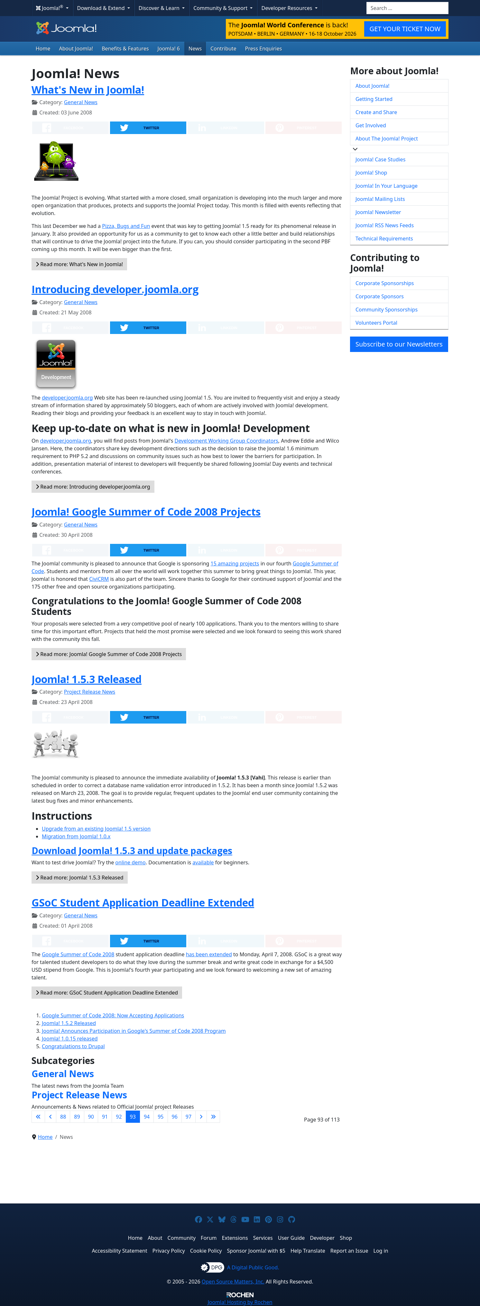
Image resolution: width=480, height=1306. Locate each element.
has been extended (209, 954)
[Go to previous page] (50, 1117)
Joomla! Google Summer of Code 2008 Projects (146, 511)
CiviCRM (99, 578)
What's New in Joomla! (88, 89)
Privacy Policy (168, 1250)
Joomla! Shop (371, 172)
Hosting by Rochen (240, 1302)
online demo (130, 862)
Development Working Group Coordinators (226, 440)
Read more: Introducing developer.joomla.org (93, 486)
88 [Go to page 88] (63, 1116)
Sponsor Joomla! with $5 (256, 1250)
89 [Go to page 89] (77, 1116)
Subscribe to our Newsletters (399, 344)
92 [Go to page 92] (119, 1116)
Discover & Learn (160, 8)
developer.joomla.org (67, 397)
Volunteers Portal (376, 322)
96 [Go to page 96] (175, 1116)
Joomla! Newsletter (378, 212)
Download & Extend (101, 8)
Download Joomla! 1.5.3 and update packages (132, 850)
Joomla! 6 (169, 48)
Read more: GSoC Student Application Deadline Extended (107, 992)
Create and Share (376, 112)
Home (43, 48)
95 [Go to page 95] (160, 1116)
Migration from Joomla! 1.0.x (76, 836)
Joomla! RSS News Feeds (384, 225)
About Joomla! (76, 48)
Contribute (223, 48)
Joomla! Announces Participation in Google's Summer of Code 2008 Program (134, 1030)
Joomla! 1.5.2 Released (69, 1023)
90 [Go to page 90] (91, 1116)
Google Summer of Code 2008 (78, 954)
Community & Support (221, 8)
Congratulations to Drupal (73, 1046)
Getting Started (373, 99)
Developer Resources (287, 8)
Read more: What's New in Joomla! (79, 264)
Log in (381, 1250)
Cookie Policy (206, 1250)
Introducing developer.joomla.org (115, 289)
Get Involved (370, 125)
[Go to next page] (201, 1117)
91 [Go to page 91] (105, 1116)
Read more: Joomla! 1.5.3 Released (80, 877)
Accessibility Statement (119, 1250)
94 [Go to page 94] (147, 1116)
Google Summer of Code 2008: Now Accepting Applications (113, 1015)
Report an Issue (349, 1250)
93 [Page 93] (133, 1116)
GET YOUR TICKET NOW (405, 28)
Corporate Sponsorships (384, 283)
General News (80, 102)
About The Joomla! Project (386, 138)
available (203, 862)
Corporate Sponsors (379, 296)
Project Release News (89, 691)
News (195, 48)
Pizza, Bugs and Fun (126, 226)
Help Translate (308, 1250)
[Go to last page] (213, 1117)
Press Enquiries (263, 48)
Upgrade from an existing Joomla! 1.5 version (96, 828)
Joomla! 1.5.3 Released (87, 679)
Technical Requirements (384, 238)
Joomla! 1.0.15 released (70, 1038)
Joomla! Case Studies (380, 159)
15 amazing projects (235, 563)
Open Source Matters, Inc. (233, 1281)
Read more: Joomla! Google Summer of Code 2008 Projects (109, 654)
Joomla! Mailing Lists (380, 199)
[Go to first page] (38, 1117)
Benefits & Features (125, 48)
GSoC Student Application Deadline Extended (143, 902)
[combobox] (407, 8)
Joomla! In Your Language (386, 185)
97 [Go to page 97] (188, 1116)
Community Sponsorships (386, 309)
